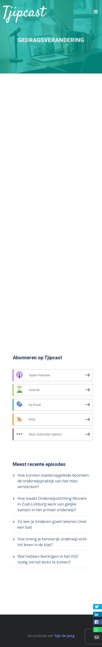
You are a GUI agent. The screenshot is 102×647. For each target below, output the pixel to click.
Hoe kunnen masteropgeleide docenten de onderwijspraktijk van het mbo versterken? (53, 481)
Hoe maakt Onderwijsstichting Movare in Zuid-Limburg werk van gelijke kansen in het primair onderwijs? (51, 504)
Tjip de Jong (64, 635)
